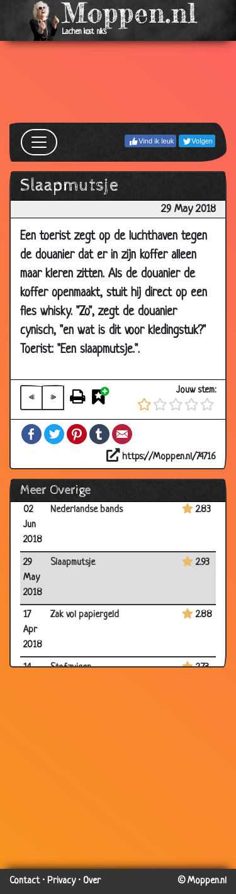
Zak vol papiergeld (84, 615)
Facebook (31, 434)
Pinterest (77, 434)
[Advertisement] (118, 81)
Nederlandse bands (86, 510)
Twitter (54, 434)
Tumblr (99, 434)
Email (122, 434)
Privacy (61, 881)
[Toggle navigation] (39, 142)
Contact (24, 881)
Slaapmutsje (72, 562)
